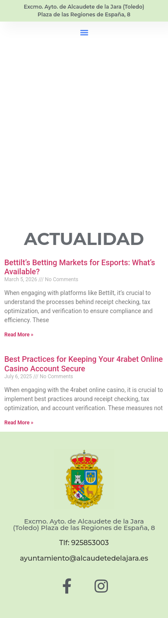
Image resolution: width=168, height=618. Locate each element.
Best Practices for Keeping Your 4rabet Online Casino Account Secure (83, 363)
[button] (84, 32)
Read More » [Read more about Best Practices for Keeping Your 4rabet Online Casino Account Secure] (18, 423)
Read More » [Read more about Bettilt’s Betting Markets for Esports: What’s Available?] (18, 335)
